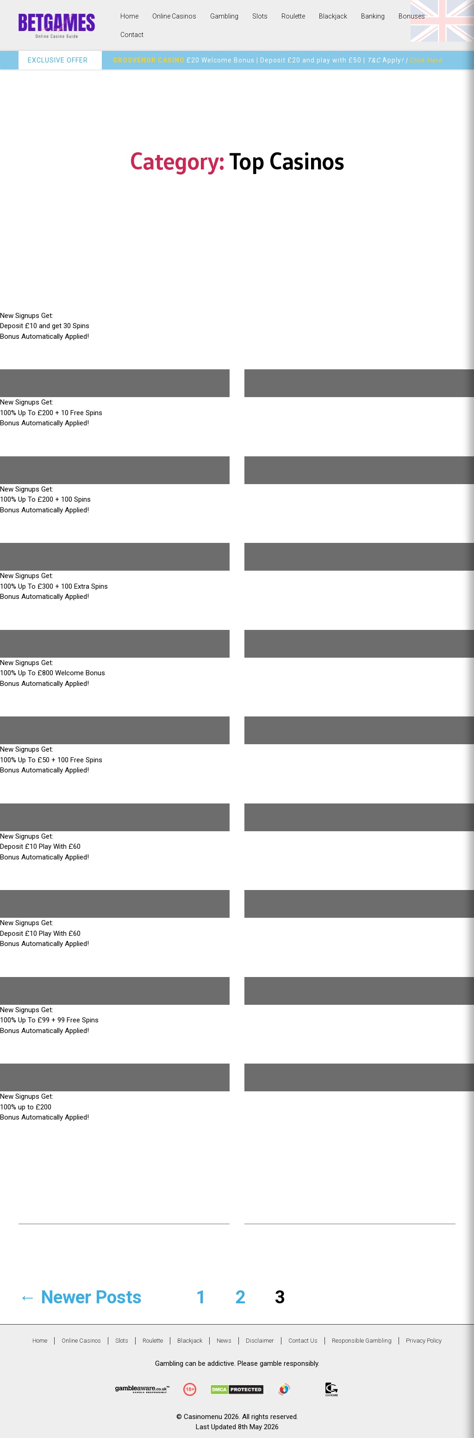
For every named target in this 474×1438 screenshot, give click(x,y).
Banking (373, 16)
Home (129, 16)
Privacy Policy (424, 1340)
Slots (260, 16)
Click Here (425, 60)
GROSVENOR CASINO (149, 60)
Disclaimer (260, 1340)
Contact (131, 34)
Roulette (293, 16)
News (224, 1340)
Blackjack (333, 16)
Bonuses (412, 16)
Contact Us (303, 1340)
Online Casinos (174, 16)
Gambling (224, 16)
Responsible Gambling (362, 1340)
